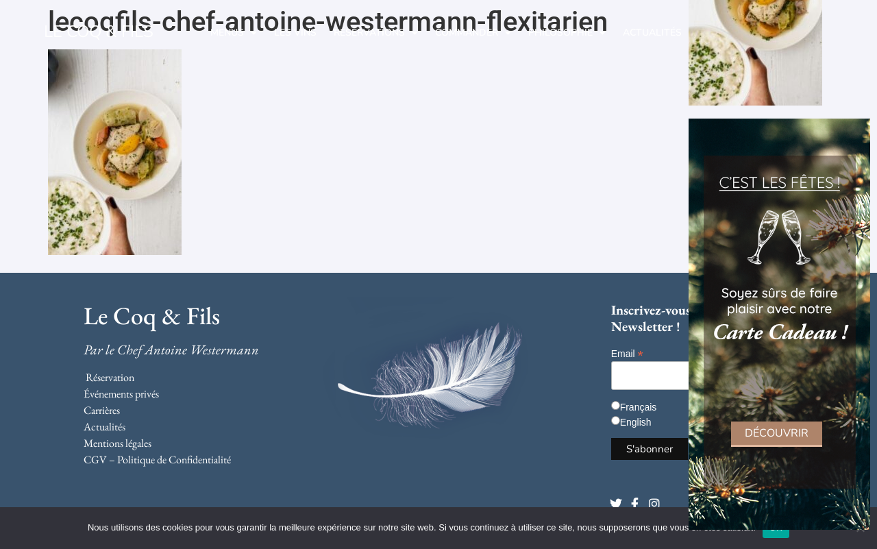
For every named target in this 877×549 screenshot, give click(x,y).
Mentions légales (117, 443)
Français (638, 407)
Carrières (102, 410)
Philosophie (567, 33)
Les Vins (295, 32)
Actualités (652, 32)
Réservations (376, 33)
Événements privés (121, 394)
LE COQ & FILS (98, 31)
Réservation (110, 377)
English (636, 422)
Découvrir (776, 433)
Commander (473, 33)
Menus (233, 33)
